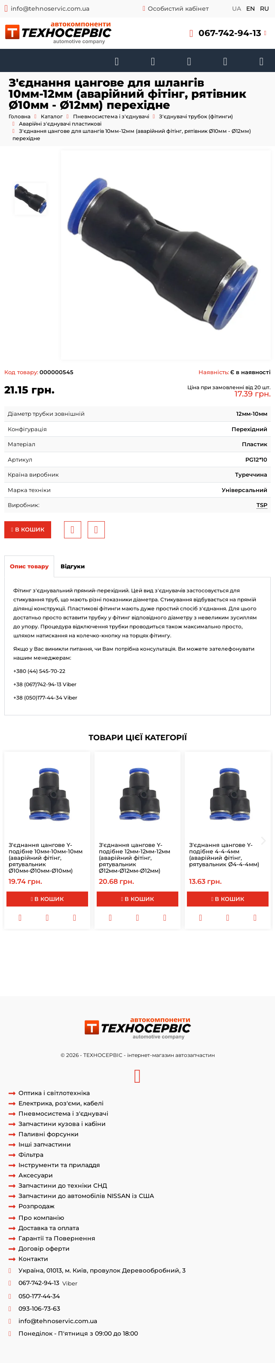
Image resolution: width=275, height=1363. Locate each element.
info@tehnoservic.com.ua (50, 8)
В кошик (27, 529)
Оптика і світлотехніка (54, 1093)
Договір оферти (44, 1248)
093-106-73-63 (39, 1308)
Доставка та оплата (48, 1228)
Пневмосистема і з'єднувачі (111, 116)
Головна (20, 116)
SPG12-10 (253, 955)
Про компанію (41, 1218)
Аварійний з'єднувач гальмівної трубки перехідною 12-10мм (105, 947)
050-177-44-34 (39, 1296)
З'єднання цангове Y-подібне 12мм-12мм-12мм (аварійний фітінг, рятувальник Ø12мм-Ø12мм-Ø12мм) (134, 857)
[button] (228, 33)
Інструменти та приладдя (59, 1165)
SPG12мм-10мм (217, 955)
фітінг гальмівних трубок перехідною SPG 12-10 (101, 979)
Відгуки (73, 566)
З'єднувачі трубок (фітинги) (196, 116)
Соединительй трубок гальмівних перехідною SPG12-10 (84, 963)
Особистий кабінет (178, 8)
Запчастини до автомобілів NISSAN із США (86, 1196)
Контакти (33, 1259)
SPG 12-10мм (176, 955)
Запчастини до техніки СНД (62, 1185)
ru (264, 8)
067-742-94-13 (230, 33)
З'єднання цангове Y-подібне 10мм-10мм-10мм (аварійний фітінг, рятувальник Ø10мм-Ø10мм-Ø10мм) (45, 857)
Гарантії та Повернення (56, 1238)
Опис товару (29, 566)
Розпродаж (36, 1206)
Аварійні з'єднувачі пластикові (60, 123)
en (250, 8)
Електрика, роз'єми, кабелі (61, 1103)
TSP (262, 504)
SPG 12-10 (136, 971)
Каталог (52, 116)
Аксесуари (35, 1175)
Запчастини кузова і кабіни (62, 1124)
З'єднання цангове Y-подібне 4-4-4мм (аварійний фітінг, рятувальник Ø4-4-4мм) (224, 854)
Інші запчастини (44, 1144)
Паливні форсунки (48, 1134)
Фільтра (30, 1155)
